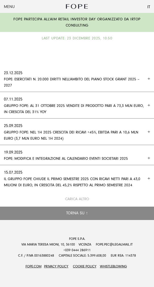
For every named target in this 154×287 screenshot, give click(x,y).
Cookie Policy (84, 266)
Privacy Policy (56, 266)
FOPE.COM (33, 266)
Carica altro (77, 199)
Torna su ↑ (77, 213)
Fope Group (77, 6)
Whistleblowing (113, 266)
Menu (9, 6)
